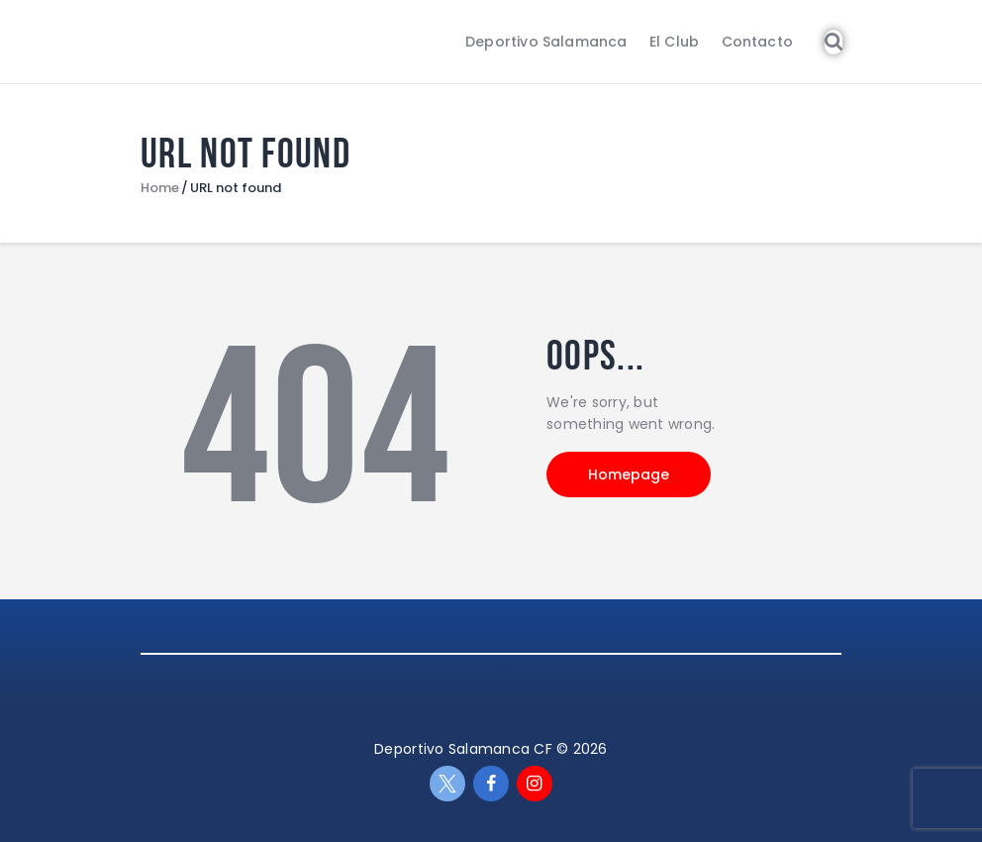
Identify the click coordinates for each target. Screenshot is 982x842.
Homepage (628, 474)
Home (160, 188)
